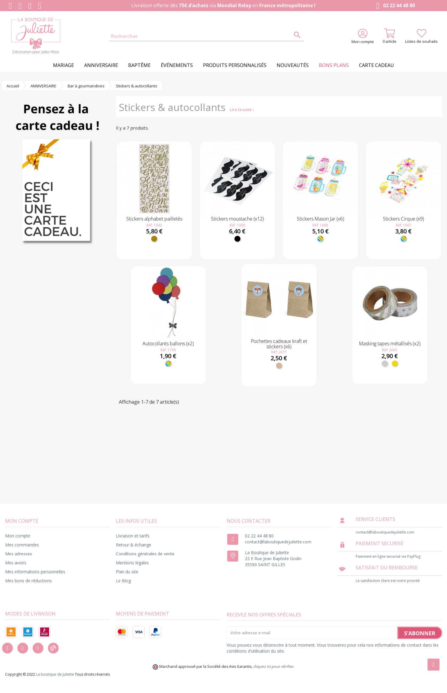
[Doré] (154, 239)
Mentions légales (132, 563)
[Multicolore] (320, 239)
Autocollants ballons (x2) (168, 343)
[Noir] (237, 239)
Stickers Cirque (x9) (403, 218)
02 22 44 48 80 (394, 5)
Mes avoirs (15, 563)
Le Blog (123, 580)
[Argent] (385, 364)
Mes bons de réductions (28, 580)
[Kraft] (279, 366)
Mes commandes (22, 545)
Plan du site (127, 572)
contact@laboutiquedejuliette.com (278, 542)
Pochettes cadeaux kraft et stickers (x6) (279, 344)
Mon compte (17, 536)
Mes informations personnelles (35, 572)
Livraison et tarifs (132, 536)
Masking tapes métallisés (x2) (389, 343)
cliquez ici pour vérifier (273, 666)
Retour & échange (133, 545)
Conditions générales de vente (145, 554)
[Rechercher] (206, 36)
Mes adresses (18, 554)
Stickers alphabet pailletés (154, 218)
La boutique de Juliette (55, 674)
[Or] (395, 364)
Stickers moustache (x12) (237, 218)
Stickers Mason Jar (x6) (320, 218)
